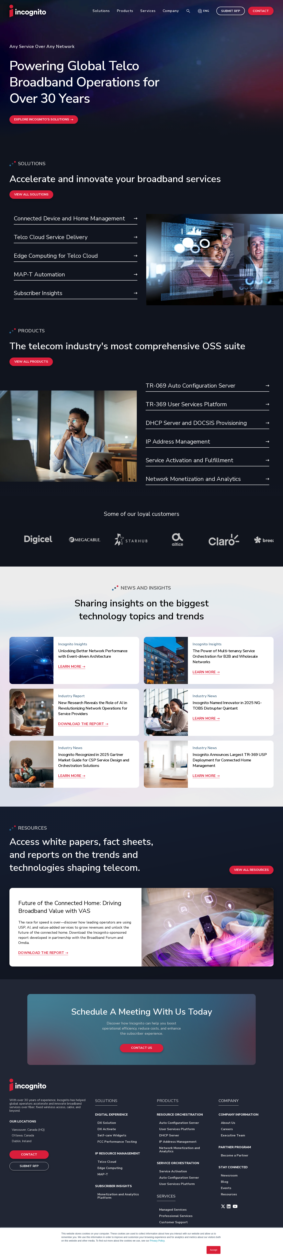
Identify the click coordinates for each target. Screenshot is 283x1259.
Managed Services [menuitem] (174, 1212)
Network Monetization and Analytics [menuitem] (185, 1152)
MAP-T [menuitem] (104, 1177)
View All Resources (251, 890)
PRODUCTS (167, 1103)
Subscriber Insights (75, 294)
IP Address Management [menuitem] (179, 1144)
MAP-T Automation (75, 275)
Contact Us (141, 1050)
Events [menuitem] (227, 1191)
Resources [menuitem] (230, 1197)
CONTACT (261, 11)
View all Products (31, 363)
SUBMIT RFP (230, 11)
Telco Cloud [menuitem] (108, 1164)
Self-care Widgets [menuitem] (113, 1138)
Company (171, 10)
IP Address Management (207, 443)
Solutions (101, 10)
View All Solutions (31, 195)
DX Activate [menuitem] (108, 1132)
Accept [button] (213, 1250)
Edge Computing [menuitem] (111, 1171)
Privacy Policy (157, 1240)
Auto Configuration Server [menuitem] (180, 1125)
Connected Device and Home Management (75, 219)
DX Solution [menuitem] (108, 1125)
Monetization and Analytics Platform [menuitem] (123, 1198)
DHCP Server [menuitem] (170, 1138)
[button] (203, 11)
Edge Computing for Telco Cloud (75, 256)
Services (147, 10)
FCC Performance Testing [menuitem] (118, 1144)
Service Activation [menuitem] (174, 1174)
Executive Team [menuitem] (234, 1138)
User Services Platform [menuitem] (178, 1132)
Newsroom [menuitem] (230, 1178)
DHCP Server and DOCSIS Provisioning (207, 425)
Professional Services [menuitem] (177, 1218)
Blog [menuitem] (226, 1184)
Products (125, 10)
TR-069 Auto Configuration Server (207, 387)
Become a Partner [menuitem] (236, 1158)
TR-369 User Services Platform (207, 406)
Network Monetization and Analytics (207, 481)
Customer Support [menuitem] (174, 1225)
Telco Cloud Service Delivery (75, 237)
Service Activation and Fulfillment (207, 462)
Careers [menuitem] (228, 1132)
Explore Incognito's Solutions (44, 119)
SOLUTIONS (106, 1103)
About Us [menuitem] (229, 1125)
